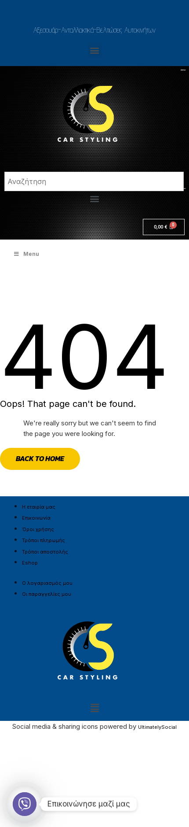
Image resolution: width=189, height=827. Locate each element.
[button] (94, 50)
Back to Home (40, 458)
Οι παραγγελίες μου (46, 594)
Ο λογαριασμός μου (47, 583)
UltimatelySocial (157, 727)
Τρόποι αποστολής (45, 552)
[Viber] (24, 804)
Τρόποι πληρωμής (43, 540)
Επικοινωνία (36, 518)
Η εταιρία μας (38, 507)
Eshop (30, 563)
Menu (26, 254)
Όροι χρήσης (38, 529)
